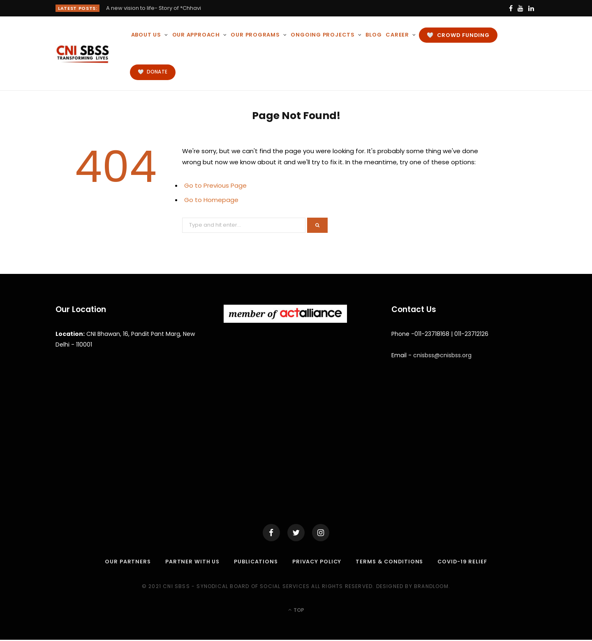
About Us (146, 35)
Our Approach (196, 35)
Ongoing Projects (322, 35)
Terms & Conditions (390, 563)
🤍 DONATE (152, 72)
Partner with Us (190, 563)
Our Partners (125, 563)
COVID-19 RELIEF (464, 563)
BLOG (373, 35)
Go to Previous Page (215, 185)
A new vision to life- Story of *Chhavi (153, 8)
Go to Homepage (211, 199)
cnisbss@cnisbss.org (442, 355)
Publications (254, 563)
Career (397, 35)
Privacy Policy (316, 563)
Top (296, 611)
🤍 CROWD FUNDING (458, 35)
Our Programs (255, 35)
